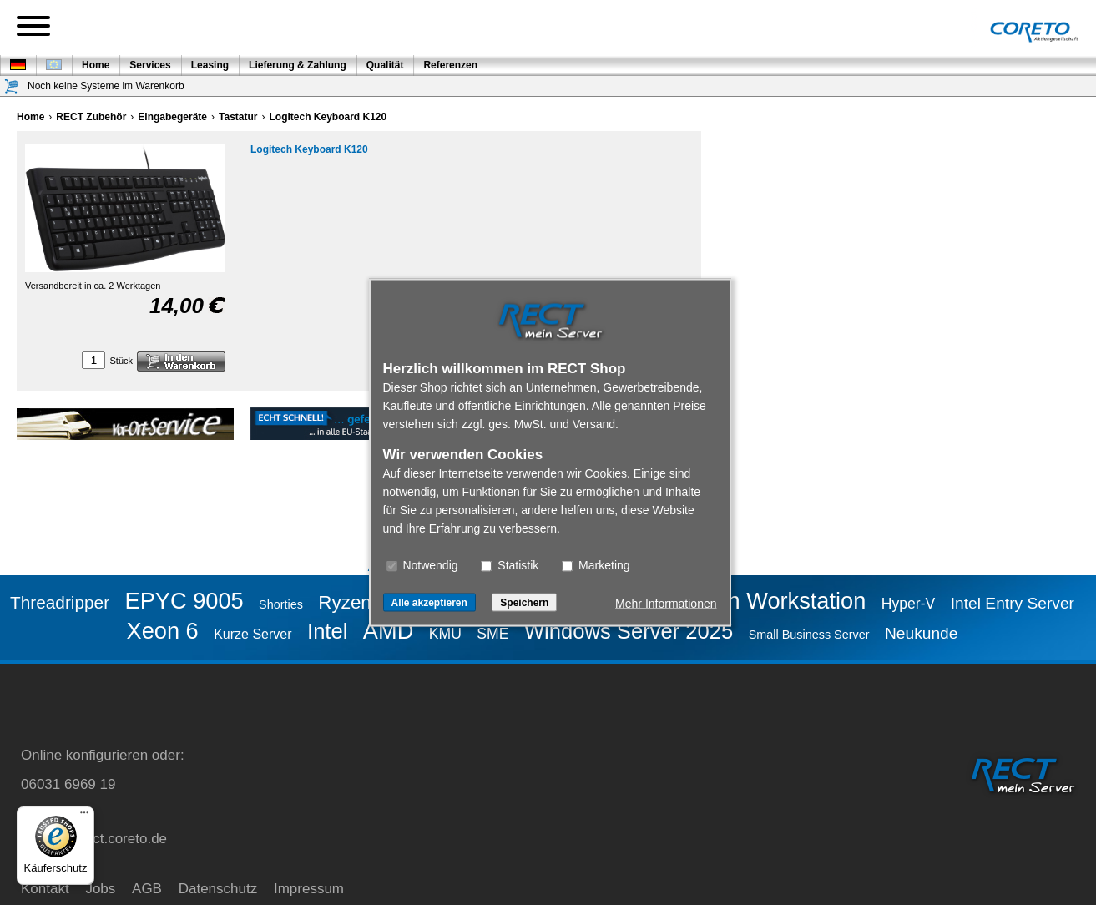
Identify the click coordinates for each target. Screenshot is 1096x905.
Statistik (509, 565)
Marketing (595, 565)
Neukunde (921, 633)
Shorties (281, 604)
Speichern (524, 603)
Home (95, 65)
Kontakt (45, 889)
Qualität (385, 65)
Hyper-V (908, 603)
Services (149, 65)
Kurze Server (252, 634)
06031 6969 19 (68, 784)
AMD (388, 631)
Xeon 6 (163, 631)
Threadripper (59, 602)
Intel (327, 631)
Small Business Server (809, 634)
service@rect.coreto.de (94, 839)
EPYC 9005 (184, 601)
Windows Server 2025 (628, 631)
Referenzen (450, 65)
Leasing (210, 65)
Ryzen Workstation (771, 601)
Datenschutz (218, 889)
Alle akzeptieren (429, 603)
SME (492, 633)
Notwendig (422, 565)
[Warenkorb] (11, 86)
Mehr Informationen (665, 603)
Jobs (100, 889)
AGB (147, 889)
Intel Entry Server (1012, 603)
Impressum (309, 889)
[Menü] (84, 816)
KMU (445, 633)
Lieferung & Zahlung (297, 65)
